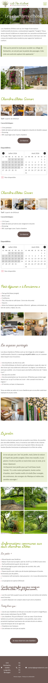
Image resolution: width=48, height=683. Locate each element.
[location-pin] (2, 668)
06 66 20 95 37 (19, 667)
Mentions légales (17, 676)
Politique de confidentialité (28, 676)
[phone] (17, 668)
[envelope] (26, 668)
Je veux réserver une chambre (24, 641)
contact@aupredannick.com (38, 668)
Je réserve (24, 141)
